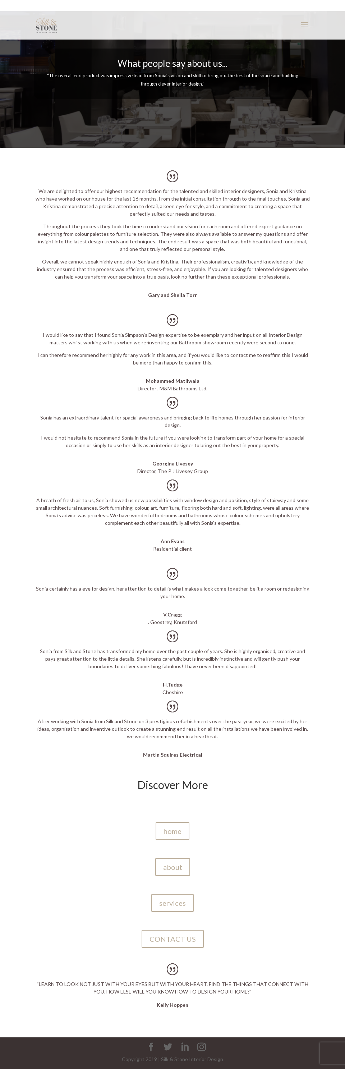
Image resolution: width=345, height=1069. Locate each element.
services (172, 903)
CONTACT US (173, 939)
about (172, 867)
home (172, 831)
